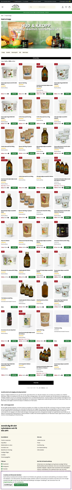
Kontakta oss (4, 447)
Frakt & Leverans (5, 440)
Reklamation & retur (6, 445)
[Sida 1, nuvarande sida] (27, 387)
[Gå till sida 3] (30, 387)
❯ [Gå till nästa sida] (43, 387)
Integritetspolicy (7, 482)
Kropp (3, 52)
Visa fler (36, 383)
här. (12, 480)
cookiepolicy (20, 482)
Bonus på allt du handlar (50, 1)
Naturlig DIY (15, 52)
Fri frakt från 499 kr (6, 1)
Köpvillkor (4, 443)
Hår (20, 52)
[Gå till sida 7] (36, 387)
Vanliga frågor (5, 452)
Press (38, 443)
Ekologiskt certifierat (66, 1)
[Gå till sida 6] (34, 387)
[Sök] (42, 7)
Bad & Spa (25, 52)
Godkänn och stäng (21, 485)
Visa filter (36, 58)
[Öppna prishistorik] (8, 94)
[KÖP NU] (14, 94)
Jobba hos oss (41, 440)
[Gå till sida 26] (40, 387)
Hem (2, 15)
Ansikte (8, 52)
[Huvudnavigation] (2, 7)
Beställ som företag (6, 450)
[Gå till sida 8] (37, 387)
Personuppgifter (5, 457)
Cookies (3, 455)
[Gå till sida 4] (31, 387)
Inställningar (8, 485)
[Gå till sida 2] (28, 387)
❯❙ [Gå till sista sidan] (47, 387)
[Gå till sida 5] (33, 387)
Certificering (40, 445)
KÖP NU (32, 153)
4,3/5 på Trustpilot (37, 1)
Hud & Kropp (8, 15)
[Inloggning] (62, 7)
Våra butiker (40, 450)
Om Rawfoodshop (42, 447)
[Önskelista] (66, 7)
